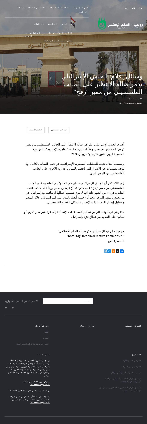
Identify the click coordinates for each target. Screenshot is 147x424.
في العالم (39, 24)
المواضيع (52, 24)
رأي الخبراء (82, 12)
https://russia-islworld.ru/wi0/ (130, 103)
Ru (140, 8)
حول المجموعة (80, 8)
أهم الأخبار (67, 24)
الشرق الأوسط (36, 130)
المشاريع (136, 354)
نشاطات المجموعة (59, 8)
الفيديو (46, 338)
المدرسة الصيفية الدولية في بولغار (126, 373)
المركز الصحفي (133, 326)
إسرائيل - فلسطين (59, 130)
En (133, 8)
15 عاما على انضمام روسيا (31, 8)
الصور (46, 332)
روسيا (70, 29)
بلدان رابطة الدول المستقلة (58, 41)
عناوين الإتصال (87, 326)
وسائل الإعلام (42, 326)
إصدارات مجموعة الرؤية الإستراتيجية (32, 344)
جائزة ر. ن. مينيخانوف (131, 367)
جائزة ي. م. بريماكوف (131, 361)
